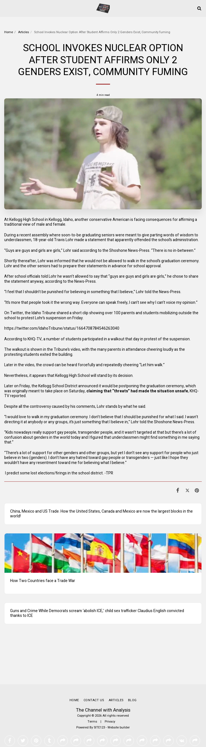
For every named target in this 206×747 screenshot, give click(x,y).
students (151, 313)
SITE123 (99, 705)
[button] (6, 8)
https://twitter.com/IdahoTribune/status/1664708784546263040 (61, 328)
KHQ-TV (35, 339)
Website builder (119, 705)
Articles (23, 32)
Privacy (110, 699)
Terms (92, 699)
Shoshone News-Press (129, 250)
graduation (170, 261)
